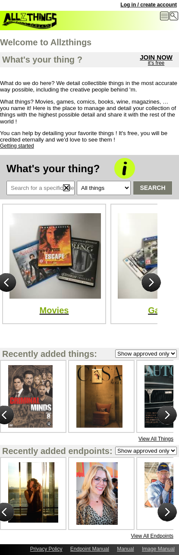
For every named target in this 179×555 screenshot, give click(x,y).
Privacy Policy (46, 549)
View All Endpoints (152, 536)
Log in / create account (148, 5)
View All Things (155, 439)
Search (152, 187)
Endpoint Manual (89, 549)
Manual (125, 549)
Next (151, 283)
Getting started (17, 146)
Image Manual (158, 549)
